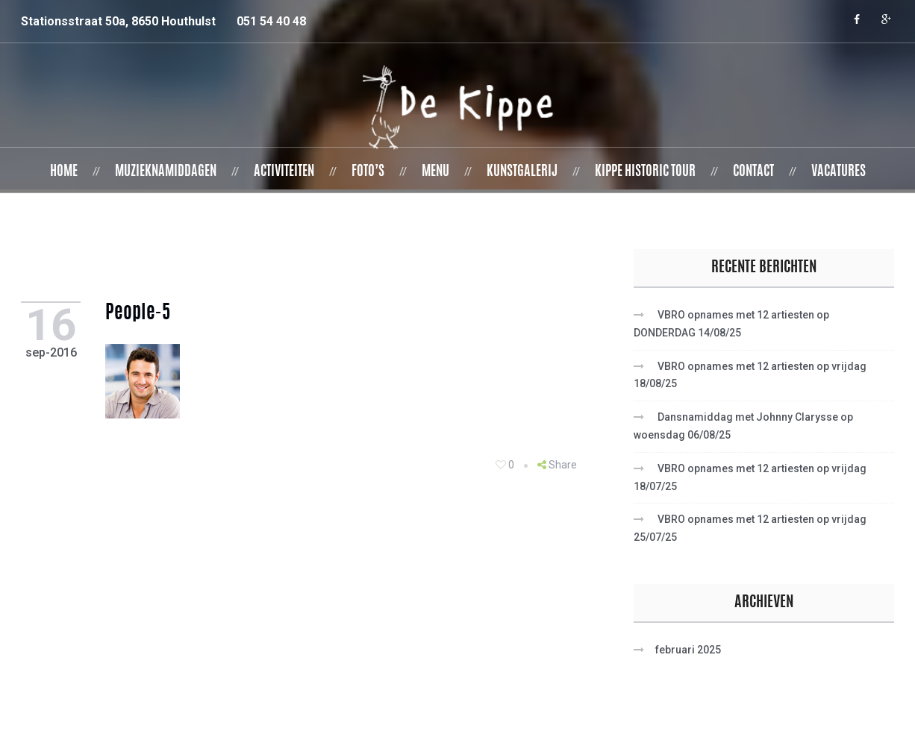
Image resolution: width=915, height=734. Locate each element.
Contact (753, 172)
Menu (435, 172)
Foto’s (368, 172)
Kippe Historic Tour (645, 172)
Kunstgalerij (522, 172)
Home (64, 172)
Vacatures (838, 172)
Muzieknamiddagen (165, 172)
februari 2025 (688, 650)
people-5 (143, 314)
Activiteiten (284, 172)
